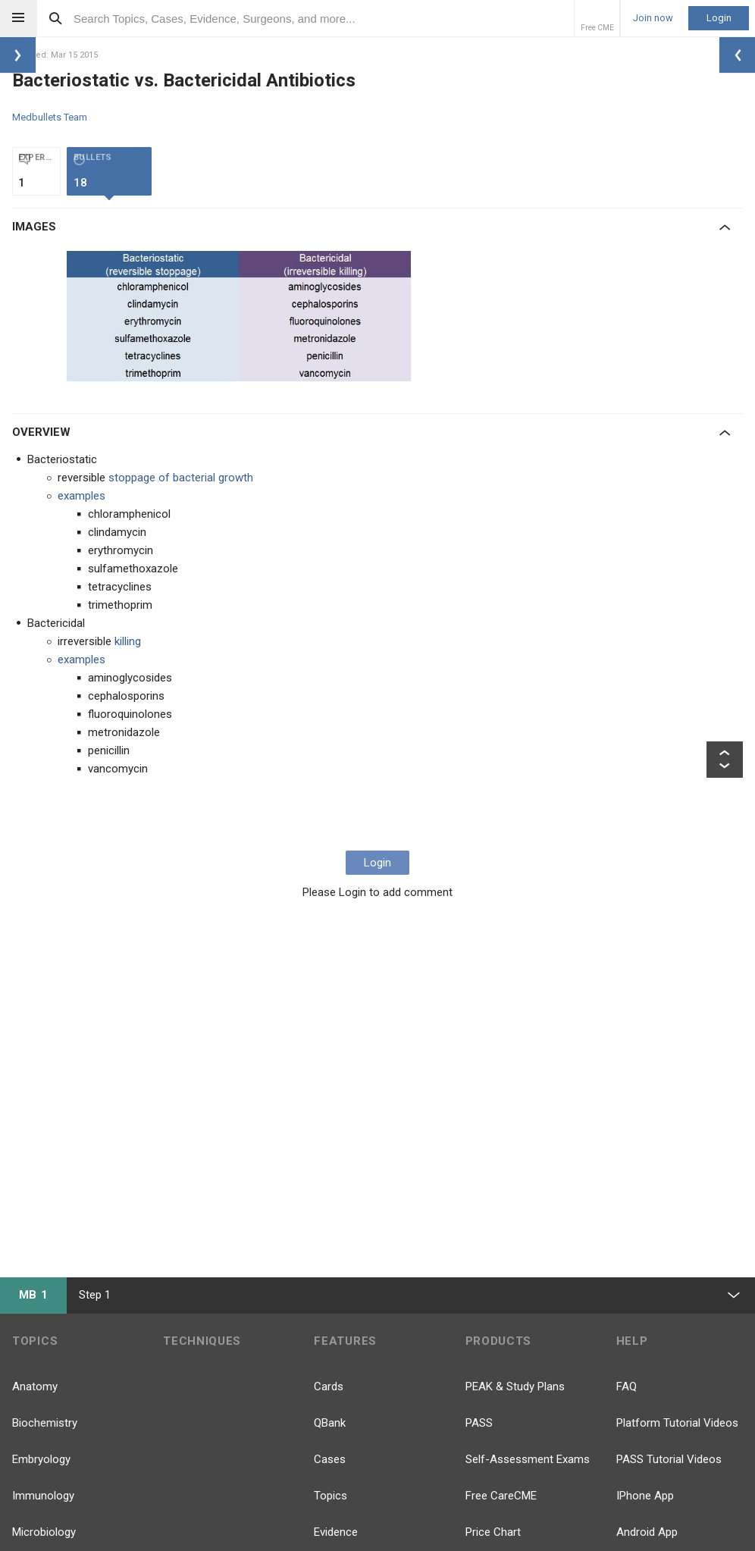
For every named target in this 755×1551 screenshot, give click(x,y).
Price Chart (493, 1532)
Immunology (43, 1495)
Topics (330, 1495)
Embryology (41, 1459)
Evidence (336, 1532)
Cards (328, 1386)
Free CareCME (501, 1495)
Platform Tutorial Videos (677, 1423)
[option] (244, 318)
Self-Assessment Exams (527, 1459)
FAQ (626, 1386)
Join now (653, 18)
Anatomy (35, 1386)
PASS (479, 1423)
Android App (647, 1532)
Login (719, 18)
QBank (330, 1423)
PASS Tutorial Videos (669, 1459)
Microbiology (44, 1532)
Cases (330, 1459)
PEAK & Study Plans (515, 1386)
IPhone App (645, 1495)
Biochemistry (44, 1423)
